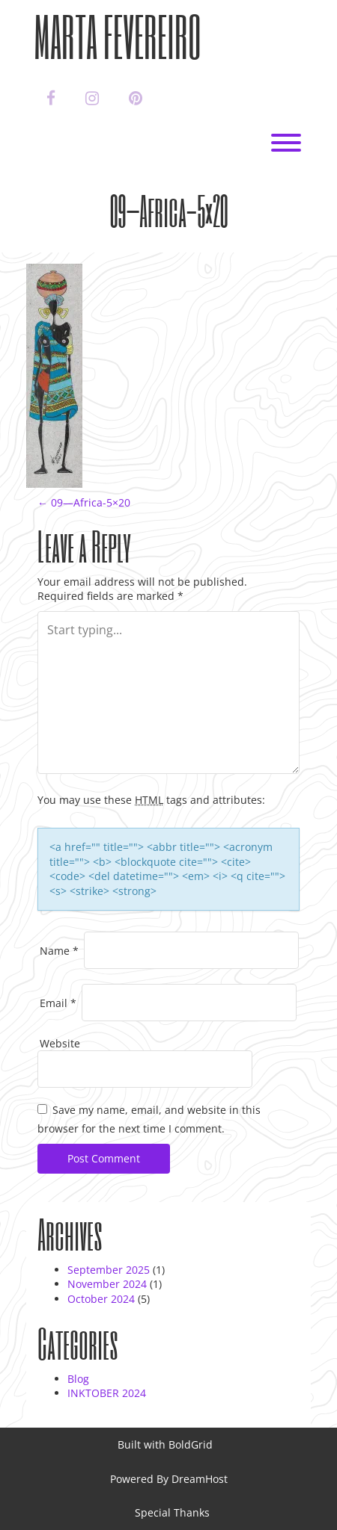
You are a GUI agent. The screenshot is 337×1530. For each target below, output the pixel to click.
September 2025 (108, 1270)
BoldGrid (190, 1444)
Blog (78, 1379)
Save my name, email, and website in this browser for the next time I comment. (149, 1119)
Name (59, 951)
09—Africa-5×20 (83, 502)
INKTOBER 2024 (106, 1393)
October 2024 (101, 1299)
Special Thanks (172, 1512)
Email (58, 1003)
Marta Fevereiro (117, 36)
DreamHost (199, 1479)
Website (60, 1043)
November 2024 (107, 1284)
